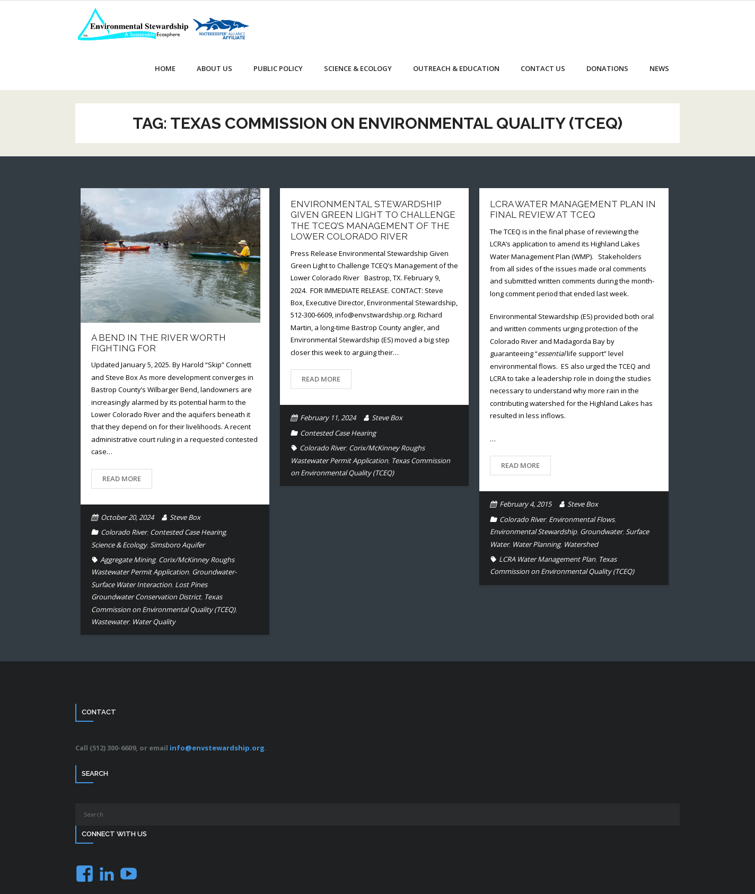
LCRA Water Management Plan (547, 559)
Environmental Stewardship (533, 531)
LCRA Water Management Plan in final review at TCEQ (573, 209)
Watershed (581, 544)
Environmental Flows (581, 519)
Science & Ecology (119, 545)
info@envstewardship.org (217, 748)
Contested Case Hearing (188, 532)
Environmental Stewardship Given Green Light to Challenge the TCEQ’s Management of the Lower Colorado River (373, 220)
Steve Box (185, 517)
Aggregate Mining (127, 559)
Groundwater (601, 531)
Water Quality (153, 621)
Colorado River (124, 532)
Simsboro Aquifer (177, 545)
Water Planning (536, 544)
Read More (121, 478)
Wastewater (110, 621)
